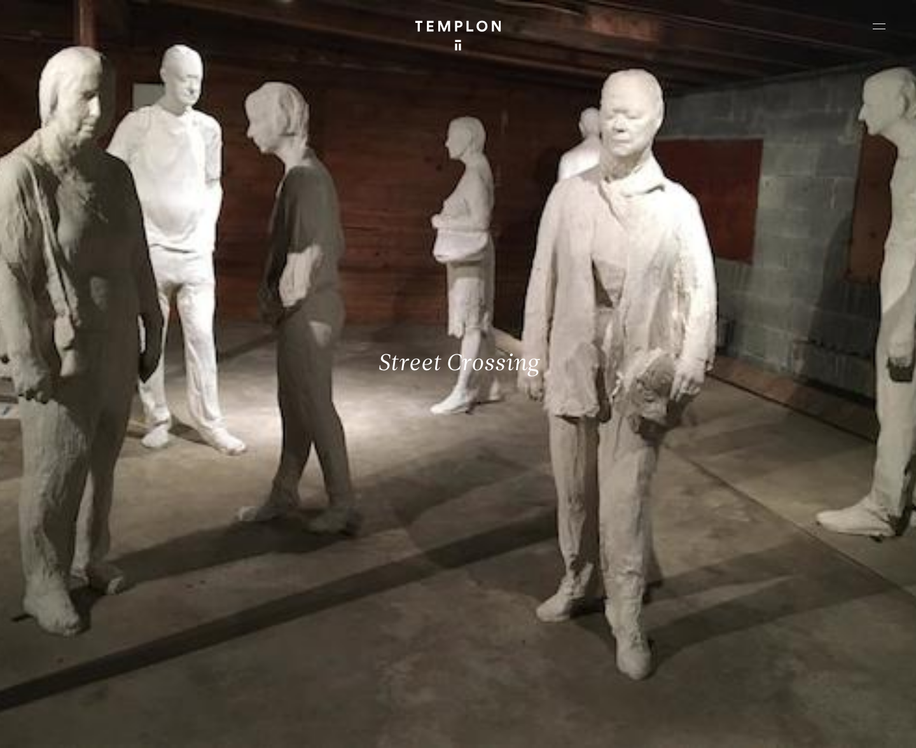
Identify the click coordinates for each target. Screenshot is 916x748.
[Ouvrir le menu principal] (879, 26)
